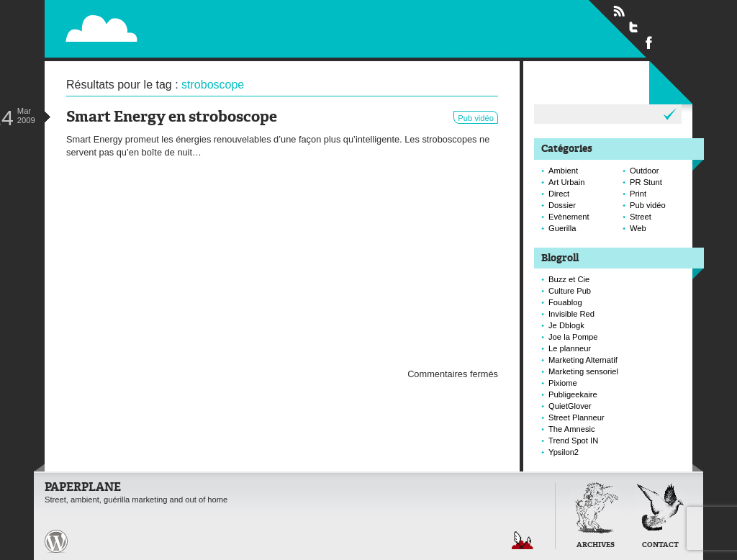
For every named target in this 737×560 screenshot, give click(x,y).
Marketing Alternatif (583, 360)
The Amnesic (571, 429)
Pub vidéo (476, 118)
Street (640, 216)
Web (638, 228)
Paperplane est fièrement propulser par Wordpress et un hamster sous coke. (56, 541)
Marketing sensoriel (583, 371)
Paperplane (190, 20)
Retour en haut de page (522, 540)
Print (638, 193)
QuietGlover (570, 406)
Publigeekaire (572, 394)
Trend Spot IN (573, 440)
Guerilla (562, 228)
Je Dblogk (566, 325)
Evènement (568, 216)
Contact (660, 545)
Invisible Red (571, 314)
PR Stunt (646, 182)
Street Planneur (576, 417)
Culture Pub (569, 290)
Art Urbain (566, 182)
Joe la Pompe (572, 337)
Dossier (562, 205)
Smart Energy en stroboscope (171, 117)
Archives (596, 545)
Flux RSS (619, 11)
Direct (558, 193)
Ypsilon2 (563, 452)
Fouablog (565, 302)
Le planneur (569, 348)
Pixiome (562, 383)
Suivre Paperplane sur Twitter (634, 26)
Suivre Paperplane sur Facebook (649, 42)
